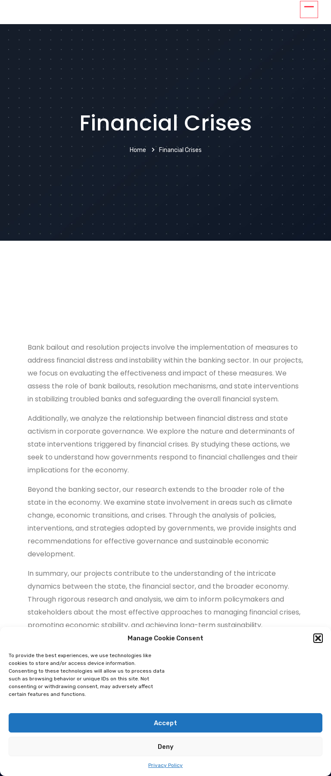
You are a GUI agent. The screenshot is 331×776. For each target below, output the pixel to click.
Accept (165, 723)
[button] (318, 638)
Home (138, 150)
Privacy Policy (165, 765)
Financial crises (180, 150)
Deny (166, 747)
